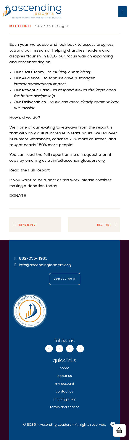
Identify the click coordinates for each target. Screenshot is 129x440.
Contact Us (64, 392)
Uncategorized (20, 26)
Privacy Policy (64, 399)
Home (64, 368)
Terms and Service (64, 407)
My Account (64, 384)
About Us (64, 376)
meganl (62, 26)
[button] (64, 279)
